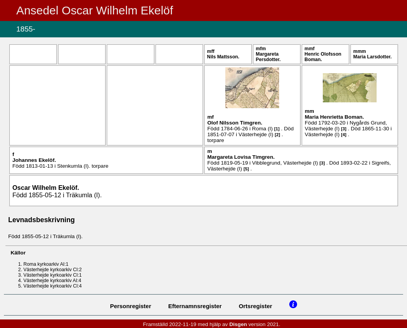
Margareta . (268, 56)
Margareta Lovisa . (241, 157)
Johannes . (34, 160)
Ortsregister (255, 306)
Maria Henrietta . (334, 117)
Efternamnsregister (195, 306)
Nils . (223, 57)
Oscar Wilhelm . (45, 187)
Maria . (372, 57)
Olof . (234, 123)
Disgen (238, 324)
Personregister (130, 306)
